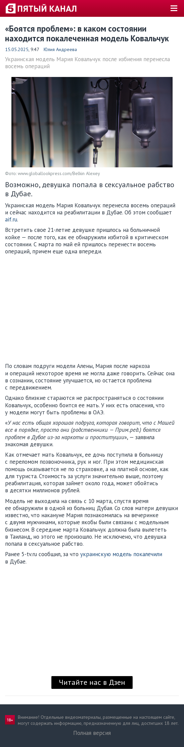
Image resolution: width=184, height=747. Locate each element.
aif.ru (11, 219)
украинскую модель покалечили (121, 554)
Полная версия (92, 733)
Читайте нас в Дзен (92, 682)
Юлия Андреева (60, 49)
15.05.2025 (17, 49)
